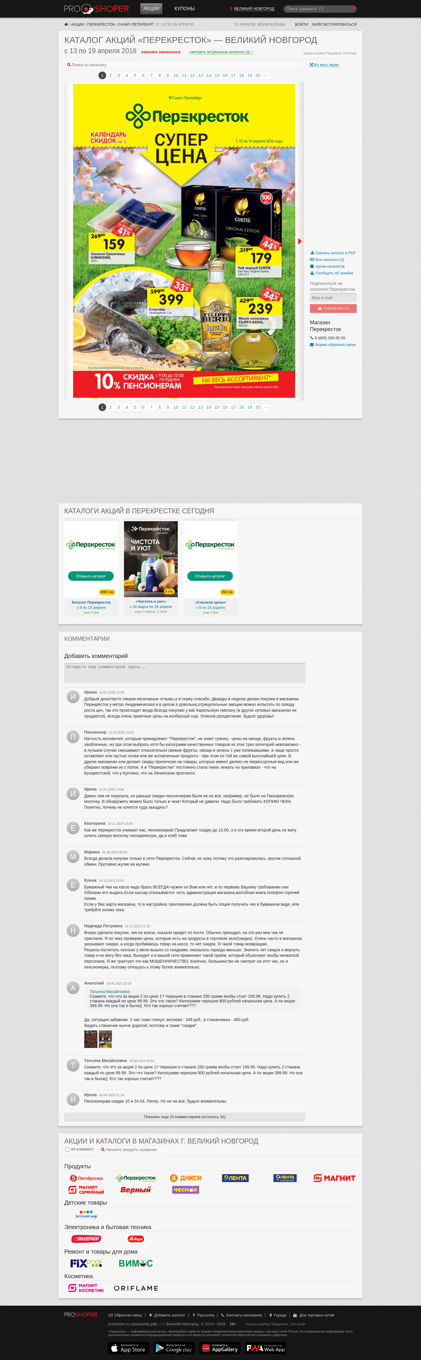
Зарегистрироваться (334, 24)
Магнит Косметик (86, 1288)
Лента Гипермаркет (235, 1178)
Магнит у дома (335, 1178)
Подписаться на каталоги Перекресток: (333, 286)
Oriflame (136, 1288)
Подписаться (333, 308)
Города (277, 1315)
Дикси (185, 1178)
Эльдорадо (86, 1239)
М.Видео (136, 1239)
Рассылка (202, 1315)
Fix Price (86, 1263)
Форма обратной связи (333, 344)
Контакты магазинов (241, 1315)
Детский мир (86, 1214)
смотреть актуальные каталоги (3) (221, 52)
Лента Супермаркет (285, 1178)
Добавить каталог (166, 1315)
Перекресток (101, 24)
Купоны (185, 8)
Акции (151, 8)
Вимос (136, 1263)
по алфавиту (79, 1149)
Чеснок (185, 1190)
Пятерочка (86, 1178)
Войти (301, 24)
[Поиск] (320, 9)
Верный (136, 1190)
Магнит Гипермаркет (86, 1190)
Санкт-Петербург (136, 24)
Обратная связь (125, 1315)
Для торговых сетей (313, 1315)
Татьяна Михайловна (110, 991)
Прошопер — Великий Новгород (96, 9)
